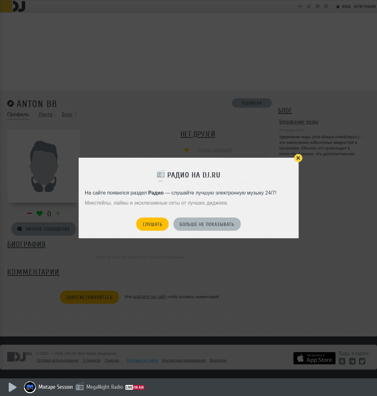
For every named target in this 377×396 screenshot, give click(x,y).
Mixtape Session (55, 387)
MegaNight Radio (104, 387)
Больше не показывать (207, 224)
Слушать (153, 224)
